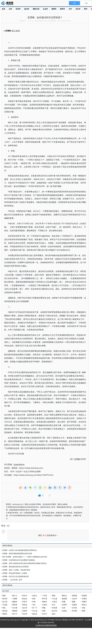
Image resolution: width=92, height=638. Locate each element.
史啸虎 (74, 605)
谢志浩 (34, 614)
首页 (3, 9)
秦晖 (4, 595)
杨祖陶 (64, 598)
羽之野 (24, 614)
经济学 (18, 9)
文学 (70, 9)
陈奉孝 (14, 605)
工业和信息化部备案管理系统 (46, 625)
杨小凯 (54, 611)
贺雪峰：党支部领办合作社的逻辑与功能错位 (18, 560)
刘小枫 (14, 608)
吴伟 (63, 608)
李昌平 (24, 601)
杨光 (53, 614)
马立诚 (54, 598)
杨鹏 (73, 601)
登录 (44, 535)
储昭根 (14, 611)
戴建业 (14, 601)
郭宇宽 (44, 598)
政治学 (26, 9)
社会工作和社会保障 (32, 471)
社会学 (45, 9)
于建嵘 (14, 598)
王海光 (54, 601)
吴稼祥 (24, 611)
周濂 (63, 601)
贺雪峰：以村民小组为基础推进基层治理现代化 (19, 550)
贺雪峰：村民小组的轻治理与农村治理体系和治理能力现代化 (24, 563)
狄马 (53, 605)
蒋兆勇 (54, 608)
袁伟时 (64, 605)
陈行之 (14, 595)
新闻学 (54, 9)
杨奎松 (44, 601)
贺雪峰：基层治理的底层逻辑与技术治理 (17, 553)
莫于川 (14, 614)
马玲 (33, 605)
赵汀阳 (4, 601)
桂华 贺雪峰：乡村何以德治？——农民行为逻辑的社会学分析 (24, 557)
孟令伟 (24, 608)
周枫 (43, 608)
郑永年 (24, 595)
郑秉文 (4, 614)
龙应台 (34, 595)
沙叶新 (74, 608)
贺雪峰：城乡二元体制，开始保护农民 (16, 570)
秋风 (4, 608)
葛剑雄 (4, 611)
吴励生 (64, 611)
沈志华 (74, 598)
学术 (12, 471)
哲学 (85, 9)
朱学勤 (74, 611)
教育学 (62, 9)
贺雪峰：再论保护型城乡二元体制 (14, 573)
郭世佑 (24, 605)
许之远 (34, 611)
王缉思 (4, 605)
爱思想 (8, 3)
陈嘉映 (84, 595)
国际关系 (36, 9)
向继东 (84, 598)
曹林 (53, 595)
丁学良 (44, 595)
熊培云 (84, 605)
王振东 (44, 605)
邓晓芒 (84, 601)
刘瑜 (83, 608)
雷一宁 (34, 608)
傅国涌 (74, 595)
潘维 (83, 611)
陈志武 (24, 598)
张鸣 (33, 601)
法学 (10, 9)
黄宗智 (4, 598)
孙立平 (44, 614)
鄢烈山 (64, 595)
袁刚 (43, 611)
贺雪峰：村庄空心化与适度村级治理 (15, 576)
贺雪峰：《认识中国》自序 (12, 580)
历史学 (77, 9)
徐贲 (33, 598)
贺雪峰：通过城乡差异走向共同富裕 (15, 566)
